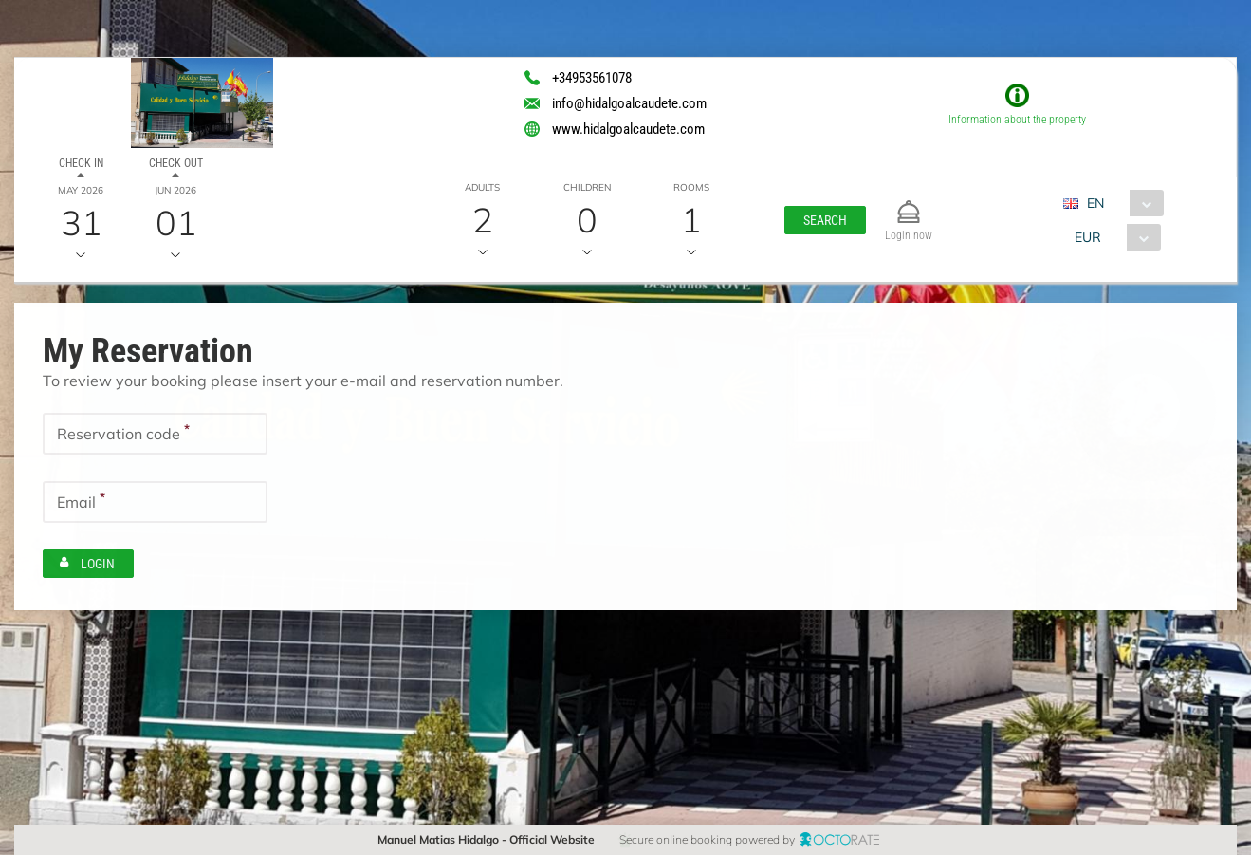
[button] (825, 220)
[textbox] (155, 434)
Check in (81, 163)
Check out (176, 163)
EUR (1088, 237)
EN (1095, 203)
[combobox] (1120, 203)
